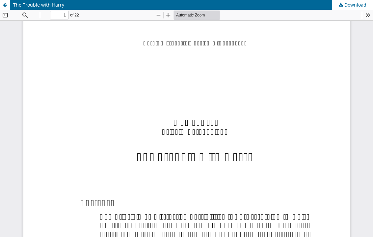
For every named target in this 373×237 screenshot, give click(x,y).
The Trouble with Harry (38, 5)
